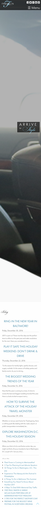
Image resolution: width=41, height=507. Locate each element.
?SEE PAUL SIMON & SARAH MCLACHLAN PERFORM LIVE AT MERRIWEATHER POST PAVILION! (17, 493)
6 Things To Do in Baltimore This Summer (20, 479)
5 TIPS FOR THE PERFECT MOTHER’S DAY (21, 498)
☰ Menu (34, 7)
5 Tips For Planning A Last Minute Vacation (20, 465)
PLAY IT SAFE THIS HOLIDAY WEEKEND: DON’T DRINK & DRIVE (20, 351)
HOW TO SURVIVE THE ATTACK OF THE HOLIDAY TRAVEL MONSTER (20, 406)
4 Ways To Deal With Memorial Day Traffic (20, 487)
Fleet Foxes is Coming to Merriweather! (19, 462)
